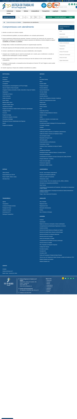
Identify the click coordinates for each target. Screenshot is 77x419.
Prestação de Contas (7, 207)
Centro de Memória (6, 96)
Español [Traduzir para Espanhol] (52, 0)
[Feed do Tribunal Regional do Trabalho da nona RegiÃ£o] (73, 278)
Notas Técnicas (43, 185)
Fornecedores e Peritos (44, 144)
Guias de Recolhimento (44, 89)
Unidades (4, 269)
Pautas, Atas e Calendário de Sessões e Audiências (50, 98)
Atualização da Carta (63, 37)
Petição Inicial (42, 102)
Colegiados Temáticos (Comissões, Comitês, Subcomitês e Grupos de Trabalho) (19, 89)
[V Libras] (68, 0)
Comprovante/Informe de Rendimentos (47, 142)
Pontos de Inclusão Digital (45, 160)
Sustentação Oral (43, 94)
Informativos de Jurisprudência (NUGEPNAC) (49, 183)
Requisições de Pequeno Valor (46, 137)
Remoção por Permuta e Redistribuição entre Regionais (14, 121)
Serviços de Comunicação (64, 54)
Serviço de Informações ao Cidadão (47, 238)
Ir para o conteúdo (6, 0)
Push (41, 108)
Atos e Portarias (43, 201)
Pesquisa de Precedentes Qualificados (47, 174)
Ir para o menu (13, 0)
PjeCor (41, 81)
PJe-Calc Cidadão (43, 92)
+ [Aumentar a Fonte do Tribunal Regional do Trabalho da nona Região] (64, 0)
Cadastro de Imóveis (7, 210)
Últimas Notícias (6, 172)
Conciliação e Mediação (44, 125)
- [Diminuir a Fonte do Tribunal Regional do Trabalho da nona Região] (66, 0)
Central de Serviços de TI (8, 271)
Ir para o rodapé (28, 0)
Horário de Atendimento (64, 43)
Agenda (4, 201)
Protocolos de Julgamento (45, 162)
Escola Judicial (6, 100)
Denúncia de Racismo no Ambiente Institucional (49, 234)
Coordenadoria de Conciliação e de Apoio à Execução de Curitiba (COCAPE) (55, 156)
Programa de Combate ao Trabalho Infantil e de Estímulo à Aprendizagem (18, 108)
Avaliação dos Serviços (44, 246)
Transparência (62, 45)
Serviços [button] (18, 11)
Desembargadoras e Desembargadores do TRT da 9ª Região (15, 85)
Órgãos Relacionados (63, 60)
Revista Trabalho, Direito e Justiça (9, 176)
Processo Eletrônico (44, 87)
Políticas (41, 210)
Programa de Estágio (7, 115)
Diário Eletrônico (43, 104)
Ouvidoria (42, 219)
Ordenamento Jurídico (44, 178)
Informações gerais (43, 140)
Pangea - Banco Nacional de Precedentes (48, 194)
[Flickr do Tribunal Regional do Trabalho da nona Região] (69, 4)
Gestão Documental (7, 98)
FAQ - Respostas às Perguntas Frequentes (48, 244)
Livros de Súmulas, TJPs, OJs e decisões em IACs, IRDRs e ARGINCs (54, 181)
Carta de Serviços (43, 115)
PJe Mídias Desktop (44, 79)
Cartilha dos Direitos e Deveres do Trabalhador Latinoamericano (53, 131)
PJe (40, 77)
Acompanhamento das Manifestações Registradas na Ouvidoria (53, 226)
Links (41, 148)
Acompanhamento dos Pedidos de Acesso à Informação (51, 240)
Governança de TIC (7, 212)
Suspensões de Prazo (44, 110)
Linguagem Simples (7, 110)
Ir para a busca (20, 0)
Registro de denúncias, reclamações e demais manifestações (52, 223)
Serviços (48, 282)
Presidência (5, 79)
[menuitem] (10, 11)
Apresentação (62, 34)
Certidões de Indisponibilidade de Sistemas (48, 112)
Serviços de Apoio (63, 57)
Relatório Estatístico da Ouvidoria (46, 259)
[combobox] (67, 7)
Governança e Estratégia (8, 119)
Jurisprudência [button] (35, 11)
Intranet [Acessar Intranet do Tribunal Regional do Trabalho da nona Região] (72, 0)
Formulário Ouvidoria (44, 249)
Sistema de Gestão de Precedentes (47, 176)
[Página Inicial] (4, 22)
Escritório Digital (43, 83)
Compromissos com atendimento (66, 40)
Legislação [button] (55, 11)
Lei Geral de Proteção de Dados (9, 205)
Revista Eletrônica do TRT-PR (9, 174)
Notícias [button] (26, 11)
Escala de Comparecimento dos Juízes (48, 100)
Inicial (60, 31)
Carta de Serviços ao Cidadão (14, 22)
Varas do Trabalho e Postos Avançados (11, 87)
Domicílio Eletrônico (44, 96)
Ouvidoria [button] (63, 11)
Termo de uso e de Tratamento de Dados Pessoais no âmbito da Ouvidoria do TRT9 (57, 257)
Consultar (49, 17)
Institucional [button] (10, 11)
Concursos (5, 112)
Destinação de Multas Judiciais (46, 165)
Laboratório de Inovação (7, 106)
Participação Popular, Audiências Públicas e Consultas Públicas (53, 152)
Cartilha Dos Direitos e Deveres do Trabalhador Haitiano (51, 133)
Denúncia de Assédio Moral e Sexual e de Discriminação (51, 232)
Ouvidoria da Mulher (44, 228)
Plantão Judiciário (43, 106)
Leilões (41, 117)
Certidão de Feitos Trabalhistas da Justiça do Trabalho (51, 146)
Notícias (48, 283)
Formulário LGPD (43, 253)
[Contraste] (69, 0)
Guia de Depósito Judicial (45, 135)
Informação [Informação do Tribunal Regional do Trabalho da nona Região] (62, 1)
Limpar (70, 17)
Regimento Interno (43, 203)
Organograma (5, 92)
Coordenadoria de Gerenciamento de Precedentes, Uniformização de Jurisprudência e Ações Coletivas (57, 188)
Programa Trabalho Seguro (8, 104)
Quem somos (5, 77)
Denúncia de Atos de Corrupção (46, 236)
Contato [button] (9, 13)
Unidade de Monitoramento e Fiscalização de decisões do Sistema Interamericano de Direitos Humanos (56, 191)
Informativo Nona (6, 178)
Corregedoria (5, 83)
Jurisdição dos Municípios (45, 150)
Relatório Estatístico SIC (45, 261)
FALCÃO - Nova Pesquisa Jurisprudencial (48, 172)
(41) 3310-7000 (27, 292)
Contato (48, 291)
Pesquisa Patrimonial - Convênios (46, 158)
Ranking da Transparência (8, 214)
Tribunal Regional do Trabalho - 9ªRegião (18, 6)
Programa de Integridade (8, 125)
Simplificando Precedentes (45, 129)
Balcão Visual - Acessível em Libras (10, 273)
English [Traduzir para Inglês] (48, 0)
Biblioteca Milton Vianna (7, 102)
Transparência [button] (45, 11)
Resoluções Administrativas (45, 207)
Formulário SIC (43, 251)
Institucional (61, 48)
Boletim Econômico (44, 121)
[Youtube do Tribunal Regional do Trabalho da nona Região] (74, 4)
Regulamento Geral (44, 205)
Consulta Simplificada (60, 17)
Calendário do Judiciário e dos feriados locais (49, 119)
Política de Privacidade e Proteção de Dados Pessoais (51, 255)
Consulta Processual (9, 17)
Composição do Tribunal (7, 94)
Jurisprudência (50, 285)
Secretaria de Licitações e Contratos (10, 117)
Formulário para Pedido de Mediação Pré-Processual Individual (52, 123)
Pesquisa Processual (44, 85)
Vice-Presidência (6, 81)
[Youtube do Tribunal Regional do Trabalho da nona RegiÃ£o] (70, 278)
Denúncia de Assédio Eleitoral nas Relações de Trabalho (51, 230)
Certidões (42, 127)
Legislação (49, 288)
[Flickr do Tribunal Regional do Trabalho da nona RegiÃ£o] (65, 278)
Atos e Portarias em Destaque (46, 212)
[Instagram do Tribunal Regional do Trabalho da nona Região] (72, 4)
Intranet (4, 123)
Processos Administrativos (45, 154)
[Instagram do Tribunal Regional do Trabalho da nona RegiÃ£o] (68, 278)
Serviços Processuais (63, 51)
